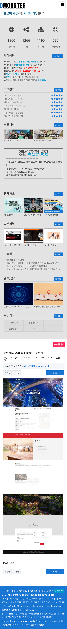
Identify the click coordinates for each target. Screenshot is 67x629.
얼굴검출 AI (14, 329)
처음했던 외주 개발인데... (14, 116)
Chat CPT (14, 323)
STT (53, 329)
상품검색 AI (33, 323)
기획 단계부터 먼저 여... (14, 99)
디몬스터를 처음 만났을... (14, 113)
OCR (33, 329)
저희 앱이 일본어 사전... (14, 102)
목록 (54, 373)
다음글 (16, 373)
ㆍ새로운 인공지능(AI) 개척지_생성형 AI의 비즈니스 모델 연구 (31, 263)
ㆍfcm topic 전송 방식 (14, 260)
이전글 (7, 373)
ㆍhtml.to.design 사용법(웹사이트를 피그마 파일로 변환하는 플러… (32, 269)
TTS (53, 323)
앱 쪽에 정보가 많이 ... (13, 109)
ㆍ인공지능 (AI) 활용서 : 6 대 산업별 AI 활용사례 (25, 266)
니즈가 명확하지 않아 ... (14, 96)
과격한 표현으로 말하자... (14, 106)
